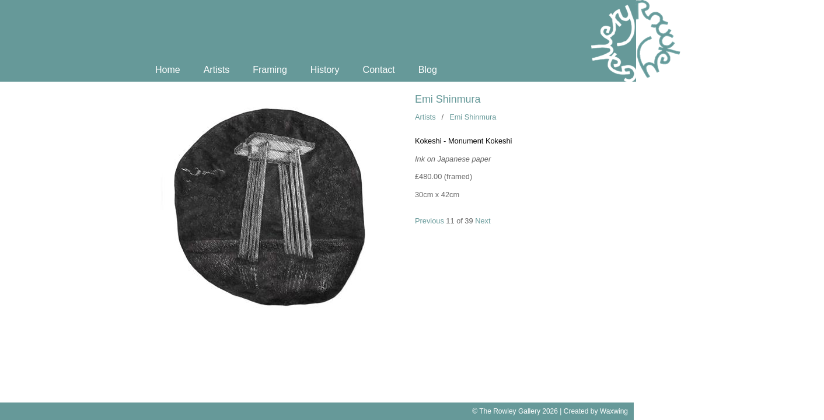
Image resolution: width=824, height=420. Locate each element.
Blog (427, 70)
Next (482, 220)
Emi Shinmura (447, 99)
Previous (429, 220)
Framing (270, 70)
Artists (216, 70)
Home (167, 70)
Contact (379, 70)
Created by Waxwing (596, 411)
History (325, 70)
